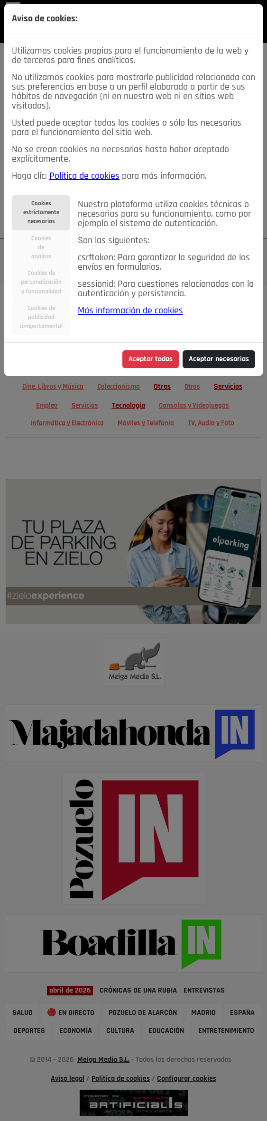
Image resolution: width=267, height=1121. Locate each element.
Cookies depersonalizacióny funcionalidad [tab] (41, 282)
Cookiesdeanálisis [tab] (41, 248)
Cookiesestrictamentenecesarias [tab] (41, 213)
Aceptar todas (151, 359)
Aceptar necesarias (219, 359)
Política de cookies (84, 176)
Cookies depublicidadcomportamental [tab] (41, 317)
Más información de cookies (130, 311)
